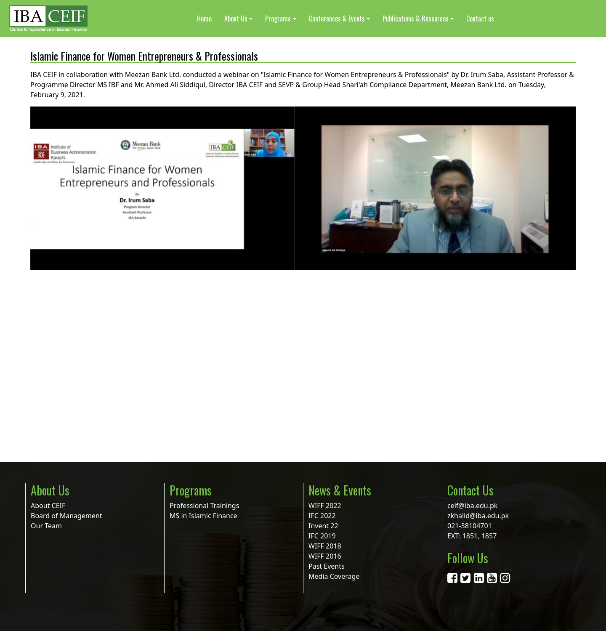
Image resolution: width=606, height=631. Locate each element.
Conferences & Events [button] (337, 18)
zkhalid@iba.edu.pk (478, 515)
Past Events (326, 566)
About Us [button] (235, 18)
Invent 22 (323, 525)
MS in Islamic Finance (203, 515)
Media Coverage (333, 576)
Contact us (480, 18)
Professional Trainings (204, 505)
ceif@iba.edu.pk (472, 505)
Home (204, 18)
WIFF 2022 (324, 505)
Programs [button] (278, 18)
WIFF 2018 (324, 546)
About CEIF (48, 505)
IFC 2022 (322, 515)
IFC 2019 (322, 535)
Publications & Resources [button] (416, 18)
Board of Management (66, 515)
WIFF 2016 (324, 556)
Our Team (46, 525)
